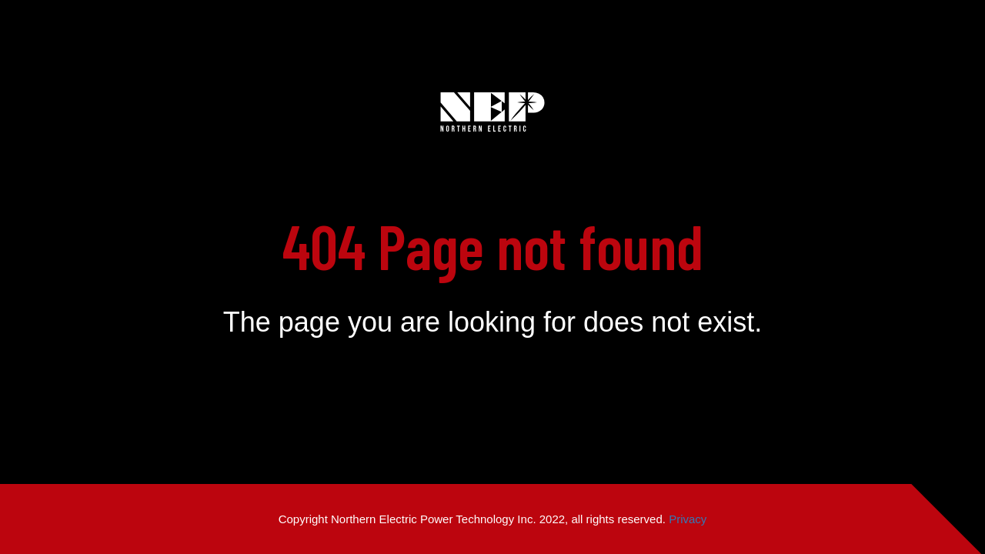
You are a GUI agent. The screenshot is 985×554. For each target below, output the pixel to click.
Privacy (687, 519)
